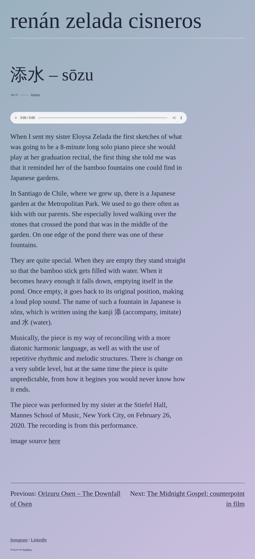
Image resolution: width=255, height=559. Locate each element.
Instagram (19, 540)
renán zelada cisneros (106, 20)
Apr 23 (14, 94)
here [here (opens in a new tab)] (54, 441)
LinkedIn (39, 540)
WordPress (27, 549)
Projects (35, 94)
